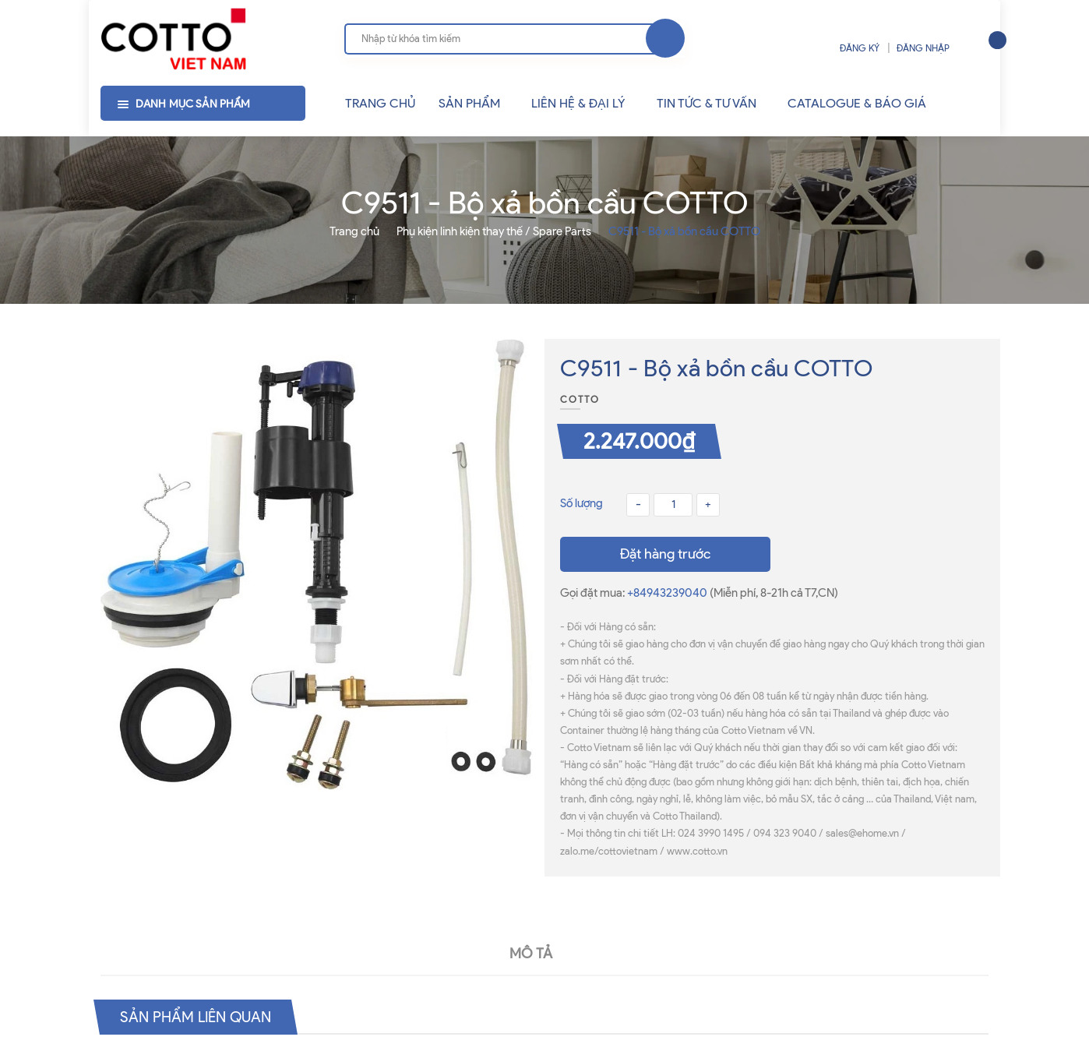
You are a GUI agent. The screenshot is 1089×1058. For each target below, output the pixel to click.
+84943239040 (668, 593)
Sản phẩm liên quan (200, 1016)
